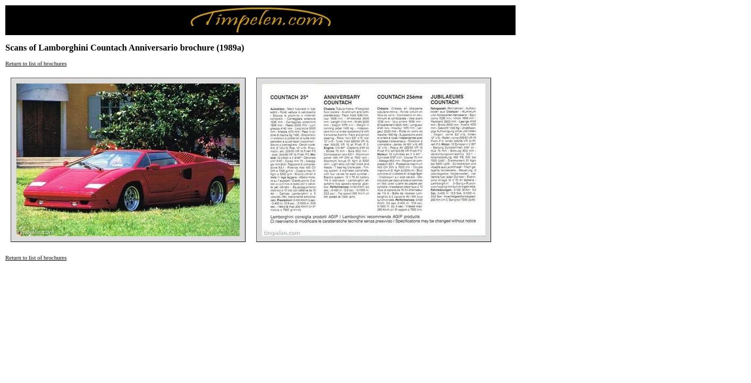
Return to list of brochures (35, 63)
